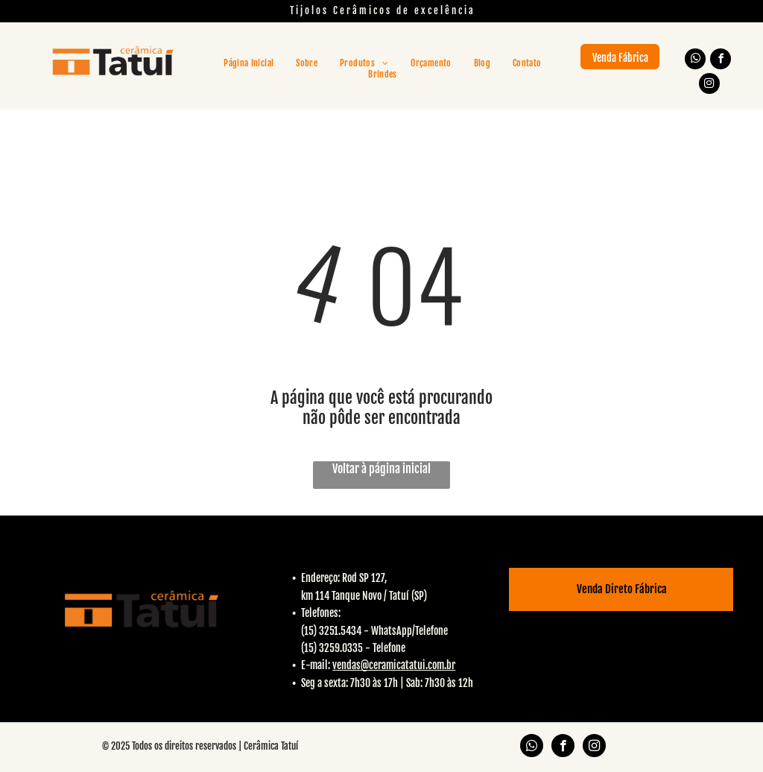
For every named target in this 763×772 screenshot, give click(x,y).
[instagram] (709, 85)
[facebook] (720, 60)
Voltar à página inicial (381, 468)
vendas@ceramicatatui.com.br (393, 665)
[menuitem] (248, 63)
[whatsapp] (695, 60)
